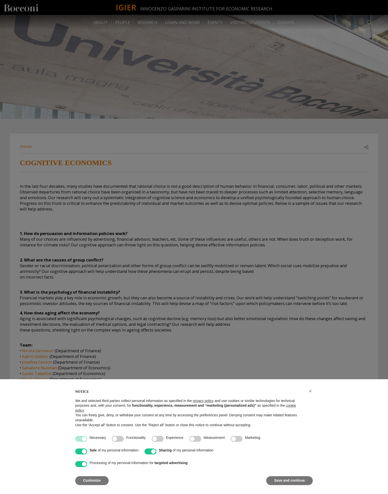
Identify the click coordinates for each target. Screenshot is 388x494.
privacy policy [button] (203, 401)
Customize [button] (92, 480)
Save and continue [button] (289, 480)
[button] (310, 391)
